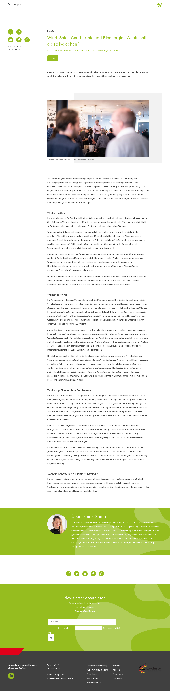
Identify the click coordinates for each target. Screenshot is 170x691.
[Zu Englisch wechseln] (19, 4)
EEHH (53, 58)
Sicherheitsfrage (61, 628)
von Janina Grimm (15, 46)
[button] (10, 32)
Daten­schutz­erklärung (85, 611)
